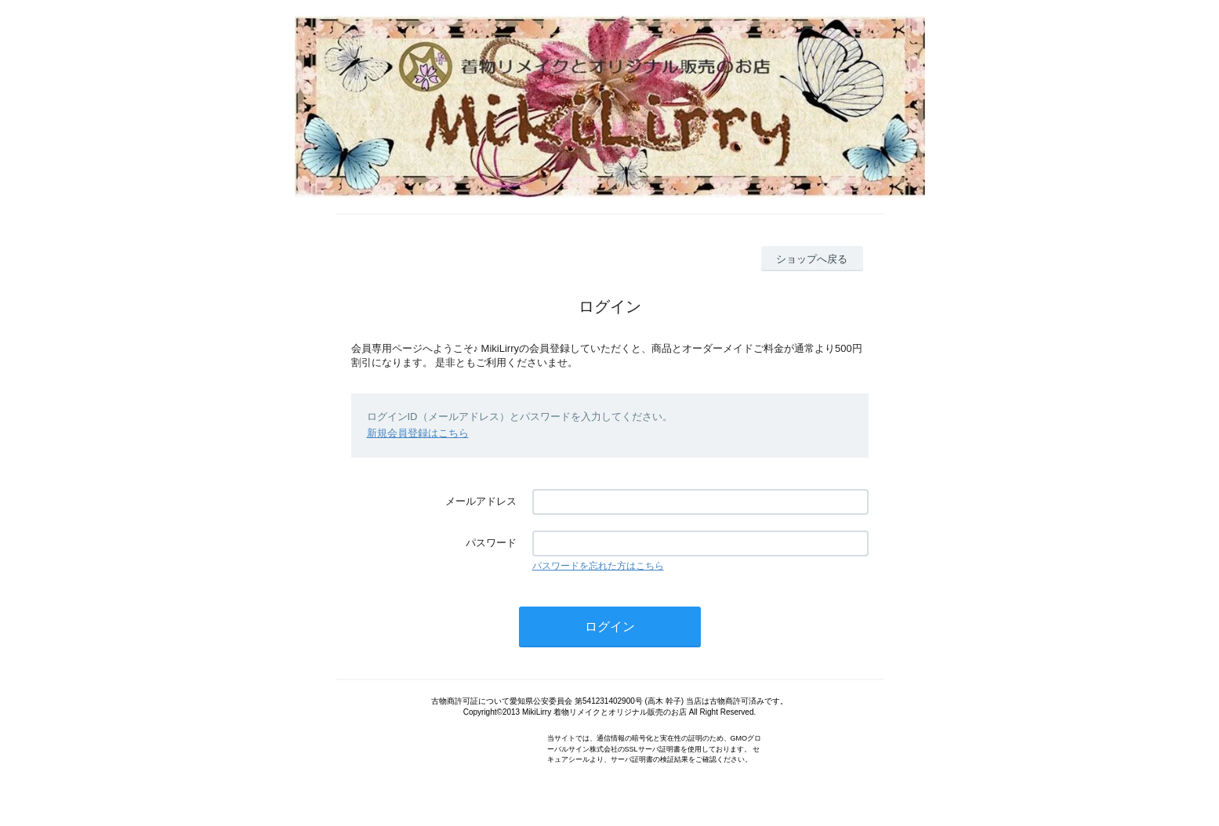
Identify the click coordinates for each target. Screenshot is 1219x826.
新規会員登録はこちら (418, 433)
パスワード (491, 543)
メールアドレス (481, 501)
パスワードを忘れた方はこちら (598, 565)
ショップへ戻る (811, 259)
